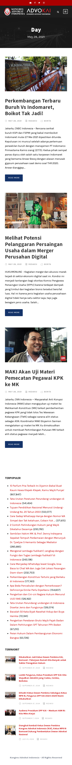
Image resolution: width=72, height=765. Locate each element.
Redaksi (33, 121)
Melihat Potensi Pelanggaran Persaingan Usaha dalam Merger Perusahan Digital (34, 247)
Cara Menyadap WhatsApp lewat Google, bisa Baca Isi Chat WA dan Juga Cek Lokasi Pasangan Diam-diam (37, 568)
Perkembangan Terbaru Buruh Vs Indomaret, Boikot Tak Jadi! (33, 107)
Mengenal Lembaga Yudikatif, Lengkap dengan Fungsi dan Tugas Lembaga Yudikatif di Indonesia (37, 555)
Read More (14, 178)
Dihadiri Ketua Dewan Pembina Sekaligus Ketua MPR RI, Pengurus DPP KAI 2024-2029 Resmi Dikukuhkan (43, 696)
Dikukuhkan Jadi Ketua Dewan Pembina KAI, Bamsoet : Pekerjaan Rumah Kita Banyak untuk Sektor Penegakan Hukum (42, 660)
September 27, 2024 (31, 668)
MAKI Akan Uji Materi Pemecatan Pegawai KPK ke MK (34, 378)
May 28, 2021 (15, 121)
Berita (47, 121)
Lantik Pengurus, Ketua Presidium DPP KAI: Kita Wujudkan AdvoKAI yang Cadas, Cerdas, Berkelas (42, 678)
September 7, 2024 (30, 718)
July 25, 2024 (28, 739)
